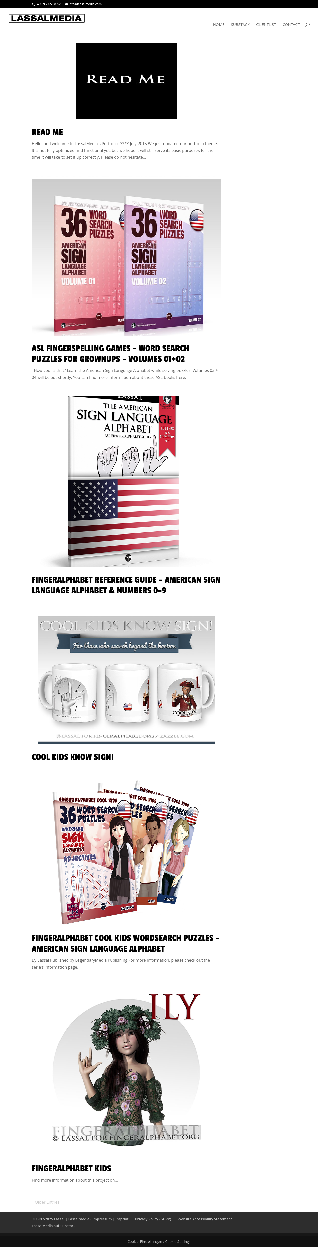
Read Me (47, 132)
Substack (240, 25)
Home (219, 25)
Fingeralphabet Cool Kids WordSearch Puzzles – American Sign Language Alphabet (126, 943)
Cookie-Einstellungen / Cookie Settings (159, 1241)
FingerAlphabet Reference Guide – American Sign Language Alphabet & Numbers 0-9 (126, 585)
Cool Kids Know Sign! (73, 757)
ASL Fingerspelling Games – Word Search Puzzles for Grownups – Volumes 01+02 (110, 353)
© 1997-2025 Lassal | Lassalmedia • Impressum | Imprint (80, 1219)
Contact (291, 25)
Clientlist (266, 25)
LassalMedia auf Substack (54, 1225)
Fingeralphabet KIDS (71, 1168)
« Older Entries (46, 1202)
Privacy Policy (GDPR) (153, 1219)
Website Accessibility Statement (205, 1219)
